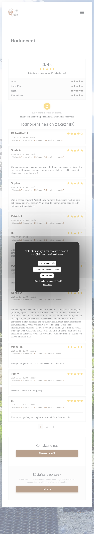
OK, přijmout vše (47, 263)
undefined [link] (47, 284)
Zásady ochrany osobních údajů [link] (48, 281)
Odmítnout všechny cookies (47, 269)
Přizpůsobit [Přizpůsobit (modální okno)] (47, 275)
